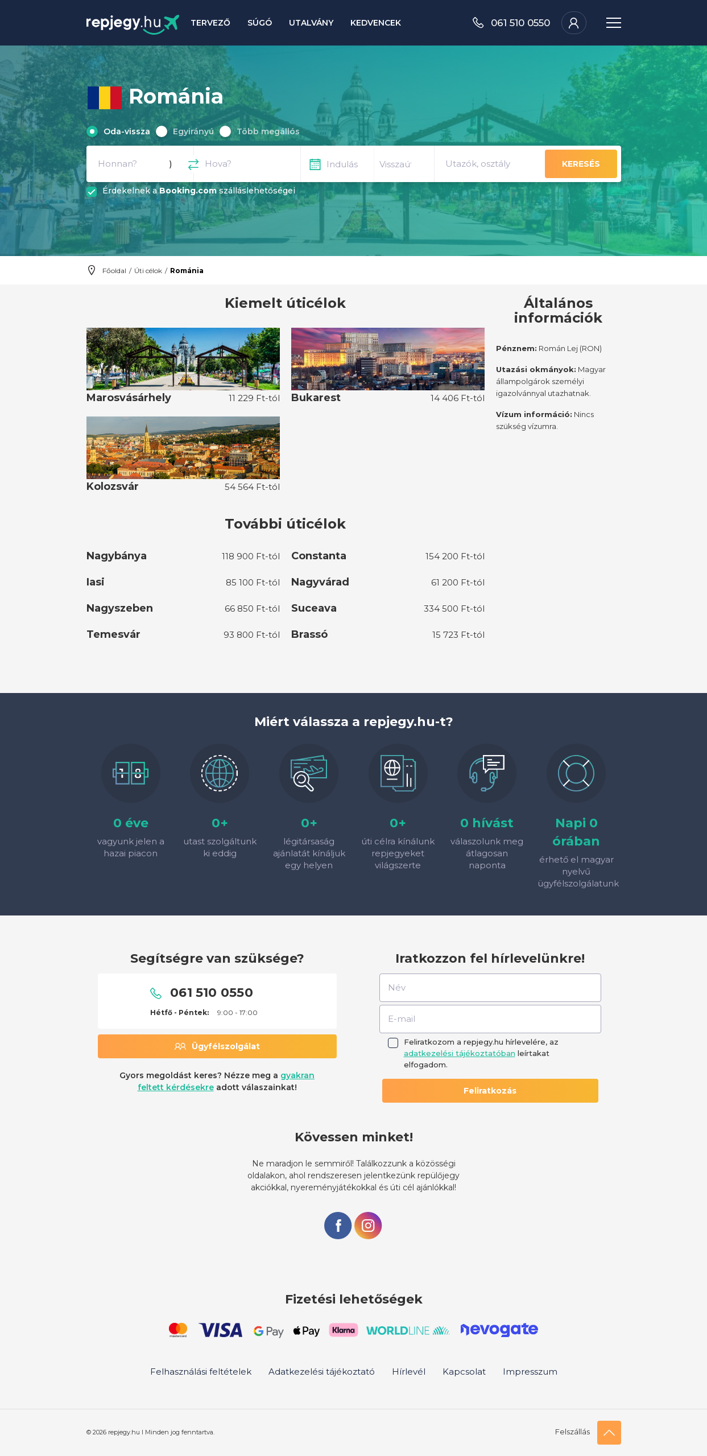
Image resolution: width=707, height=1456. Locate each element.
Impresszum (530, 1371)
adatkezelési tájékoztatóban (459, 1053)
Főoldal (114, 270)
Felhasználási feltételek (200, 1371)
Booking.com (188, 190)
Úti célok (148, 270)
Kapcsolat (464, 1371)
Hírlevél (408, 1371)
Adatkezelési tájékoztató (321, 1371)
